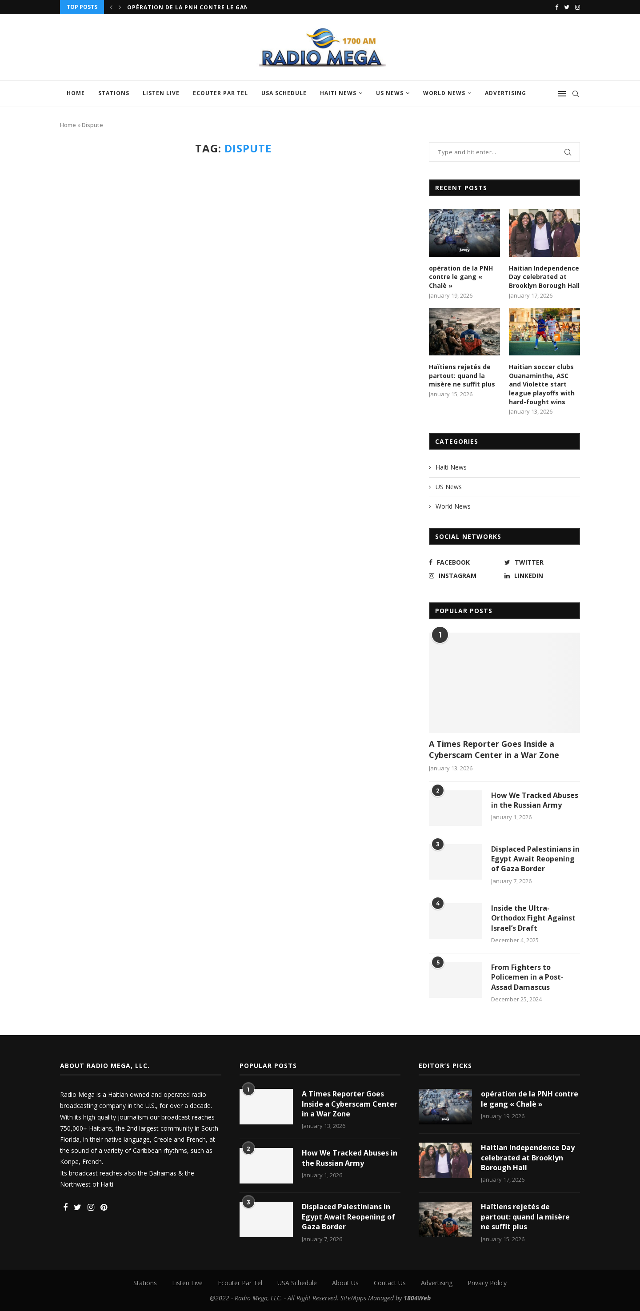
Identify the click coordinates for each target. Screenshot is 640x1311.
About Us (345, 1283)
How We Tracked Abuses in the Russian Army (534, 800)
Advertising (505, 93)
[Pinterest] (103, 1207)
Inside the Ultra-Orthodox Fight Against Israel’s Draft (533, 918)
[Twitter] (566, 7)
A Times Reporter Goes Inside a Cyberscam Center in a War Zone (494, 749)
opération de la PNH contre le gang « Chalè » (461, 277)
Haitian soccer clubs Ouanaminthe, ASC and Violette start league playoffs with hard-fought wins (542, 384)
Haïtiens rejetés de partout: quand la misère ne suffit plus (462, 375)
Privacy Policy (487, 1283)
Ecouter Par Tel (220, 93)
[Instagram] (577, 7)
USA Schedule (284, 93)
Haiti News (338, 93)
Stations (113, 93)
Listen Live (161, 93)
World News (444, 93)
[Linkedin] (540, 575)
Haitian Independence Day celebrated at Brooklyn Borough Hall (544, 277)
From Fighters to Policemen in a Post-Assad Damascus (527, 977)
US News (390, 93)
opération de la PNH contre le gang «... (196, 7)
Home (76, 93)
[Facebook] (556, 7)
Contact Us (390, 1283)
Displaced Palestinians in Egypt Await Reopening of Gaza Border (535, 859)
